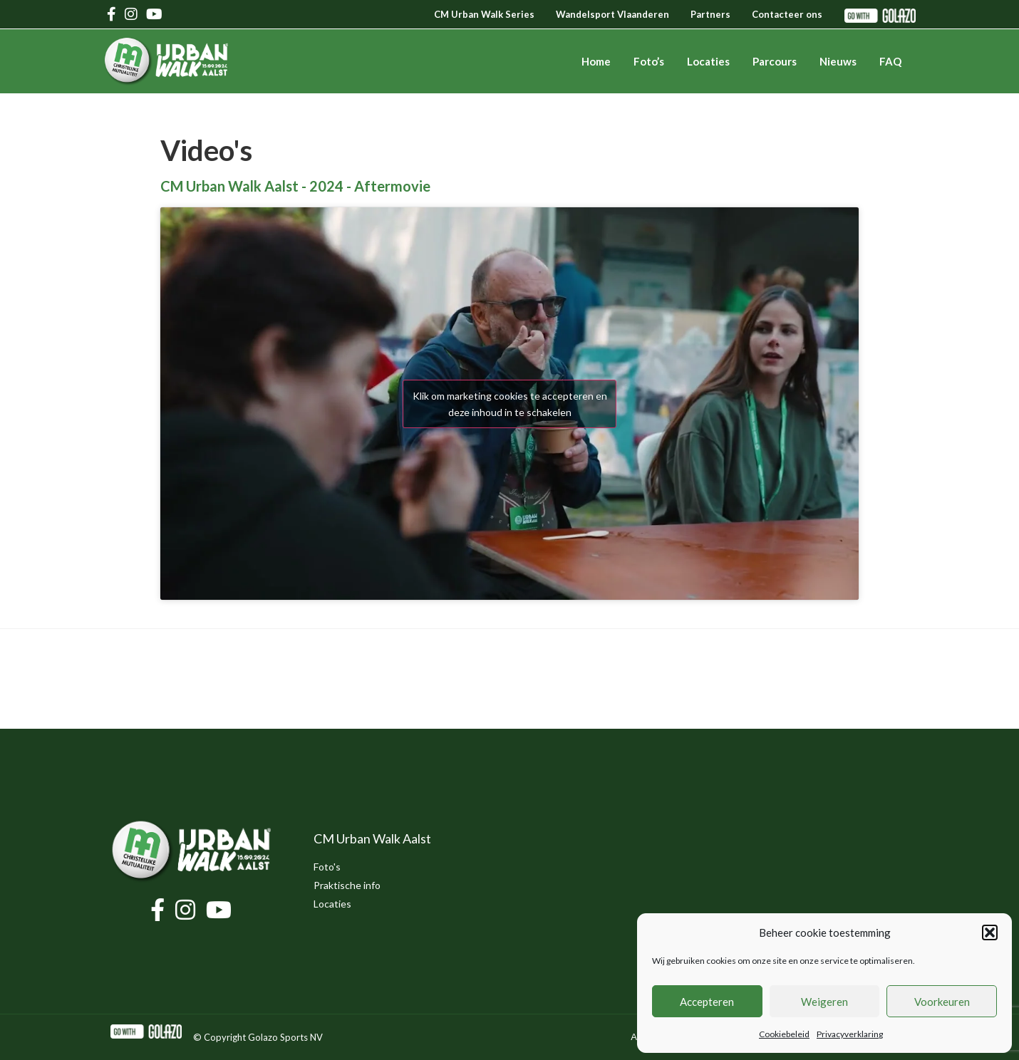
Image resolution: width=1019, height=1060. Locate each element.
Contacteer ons (787, 14)
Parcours (774, 61)
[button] (990, 932)
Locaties (708, 61)
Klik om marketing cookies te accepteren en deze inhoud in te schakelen (510, 404)
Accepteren (707, 1001)
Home (596, 61)
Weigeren (824, 1001)
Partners (710, 14)
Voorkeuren (942, 1001)
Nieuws (838, 61)
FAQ (890, 61)
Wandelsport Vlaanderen (612, 14)
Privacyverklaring (850, 1034)
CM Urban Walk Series (484, 14)
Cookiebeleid (784, 1034)
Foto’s (648, 61)
